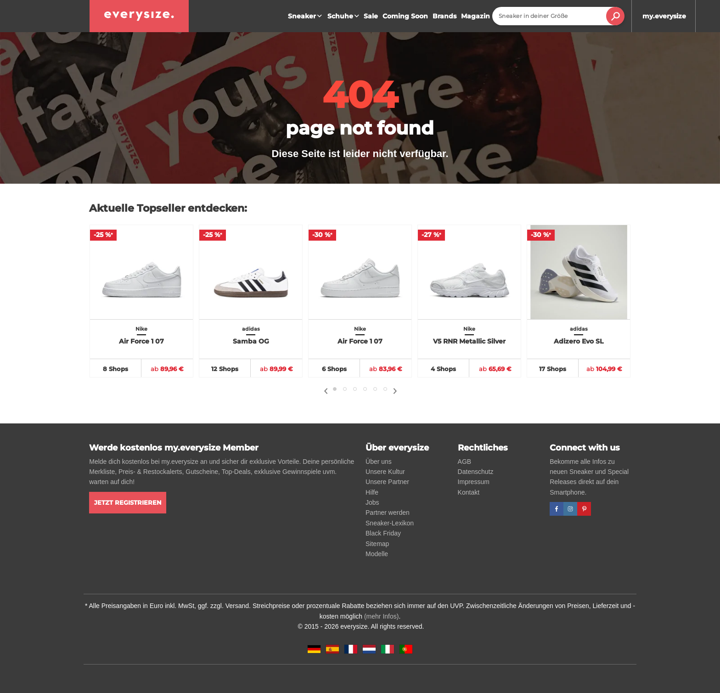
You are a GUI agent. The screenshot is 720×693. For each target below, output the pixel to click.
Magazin (475, 16)
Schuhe (344, 16)
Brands (444, 16)
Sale (371, 16)
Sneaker (306, 16)
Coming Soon (405, 16)
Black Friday (383, 533)
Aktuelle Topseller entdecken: (168, 208)
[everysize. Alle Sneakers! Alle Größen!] (139, 16)
